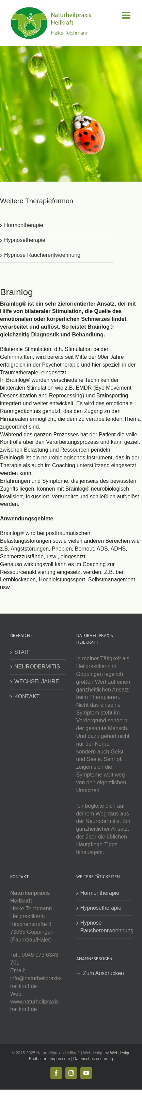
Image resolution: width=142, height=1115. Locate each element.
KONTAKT (27, 696)
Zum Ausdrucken (103, 973)
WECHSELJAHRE (36, 681)
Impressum (60, 1058)
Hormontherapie (23, 225)
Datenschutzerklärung (93, 1058)
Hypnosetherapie (24, 240)
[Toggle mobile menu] (127, 15)
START (23, 652)
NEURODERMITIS (37, 666)
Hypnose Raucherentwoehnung (42, 255)
